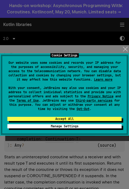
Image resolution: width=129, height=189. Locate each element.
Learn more (103, 79)
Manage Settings (64, 126)
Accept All (64, 119)
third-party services (94, 100)
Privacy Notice (100, 96)
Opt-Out (83, 109)
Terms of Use (28, 100)
